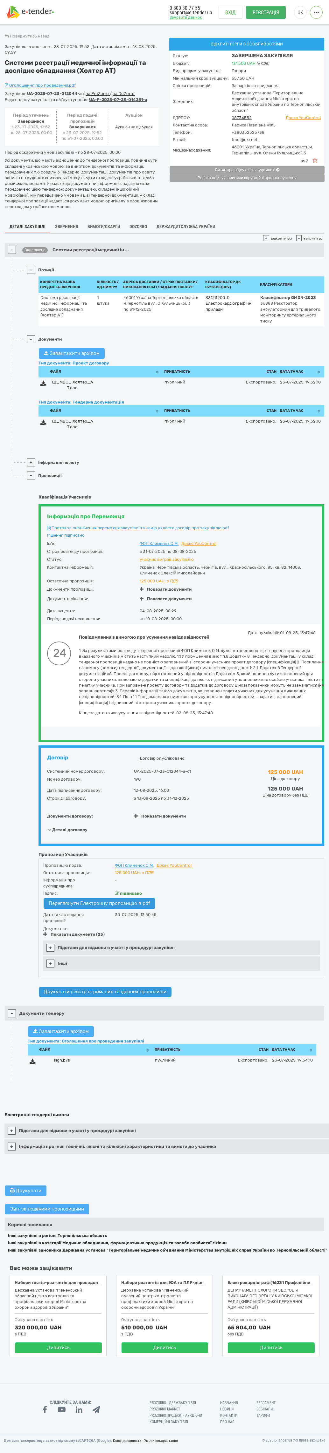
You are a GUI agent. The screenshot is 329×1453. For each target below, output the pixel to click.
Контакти (228, 1415)
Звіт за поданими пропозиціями (47, 1209)
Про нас (227, 1422)
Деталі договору (67, 829)
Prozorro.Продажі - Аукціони (176, 1415)
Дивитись (58, 1347)
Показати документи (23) (74, 934)
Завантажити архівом (72, 353)
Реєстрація (266, 13)
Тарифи (263, 1415)
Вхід (230, 13)
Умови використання (161, 1440)
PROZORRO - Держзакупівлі (173, 1403)
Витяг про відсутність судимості (247, 170)
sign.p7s (62, 1060)
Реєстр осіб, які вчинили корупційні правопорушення (247, 178)
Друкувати (25, 1190)
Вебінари (264, 1409)
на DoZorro (124, 93)
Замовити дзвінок (186, 18)
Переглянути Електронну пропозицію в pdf (99, 903)
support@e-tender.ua (191, 13)
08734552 (242, 117)
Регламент (266, 1403)
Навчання (229, 1403)
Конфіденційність (127, 1440)
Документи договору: (70, 816)
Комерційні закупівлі (169, 1422)
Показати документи (166, 589)
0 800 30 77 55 (185, 9)
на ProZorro (98, 93)
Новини (227, 1409)
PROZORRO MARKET (165, 1409)
